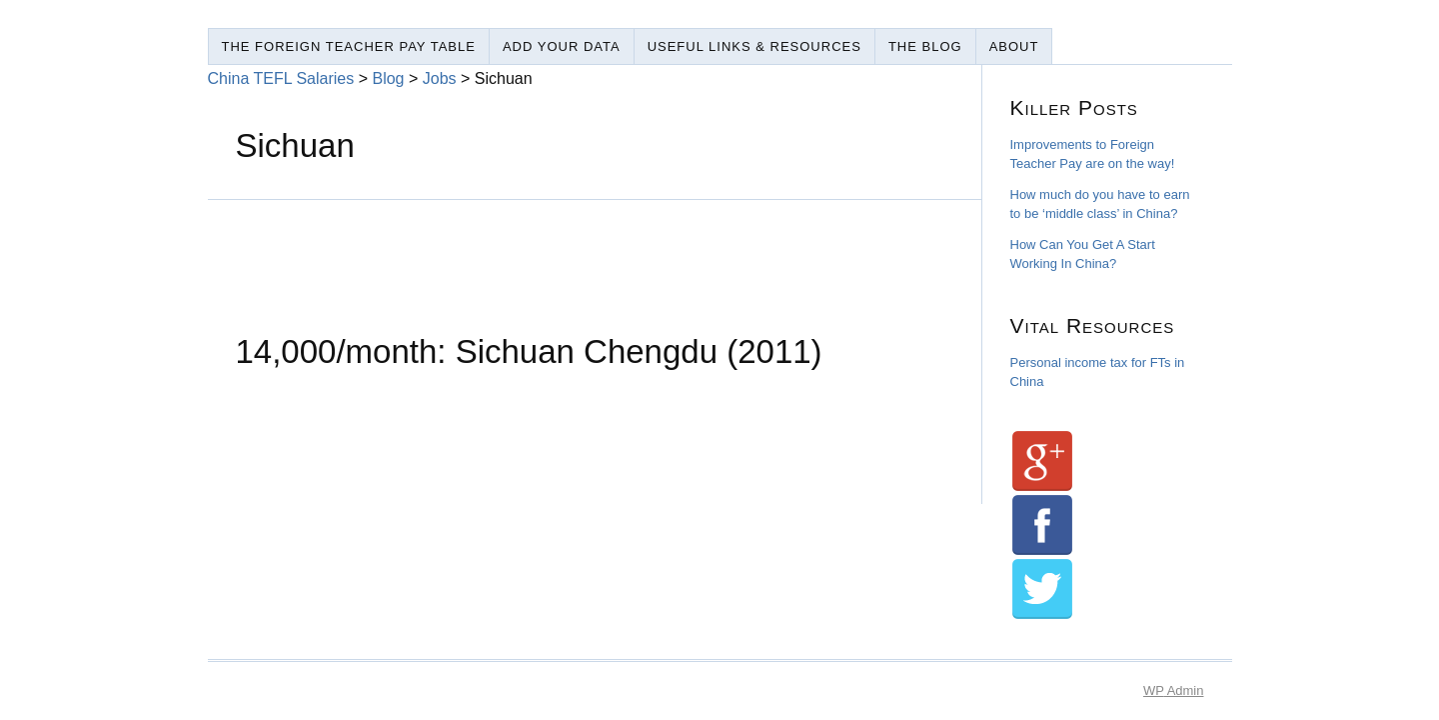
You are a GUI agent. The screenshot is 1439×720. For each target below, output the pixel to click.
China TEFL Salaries (281, 78)
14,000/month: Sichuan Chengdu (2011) (529, 351)
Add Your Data (562, 46)
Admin (1173, 690)
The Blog (925, 46)
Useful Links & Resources (754, 46)
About (1014, 46)
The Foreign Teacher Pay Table (349, 46)
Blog (388, 78)
